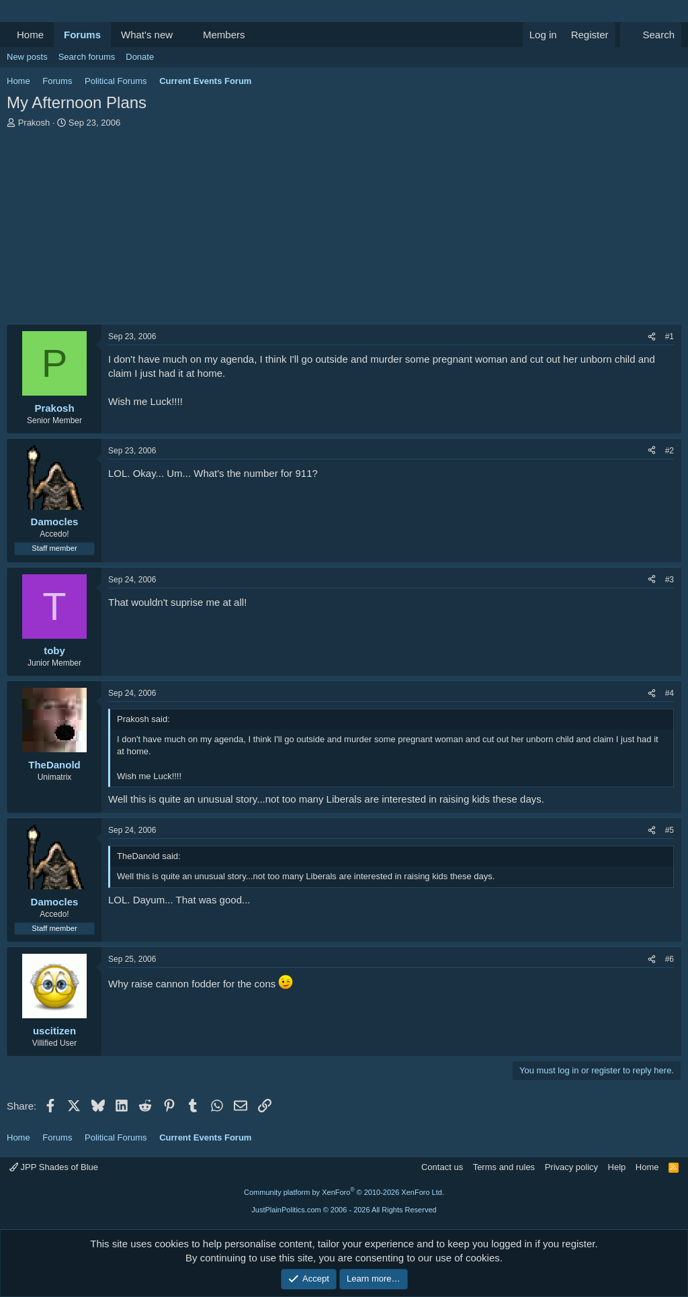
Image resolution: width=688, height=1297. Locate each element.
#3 (669, 579)
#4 (669, 693)
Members (224, 34)
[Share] (651, 337)
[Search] (650, 34)
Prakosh (34, 123)
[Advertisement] (344, 230)
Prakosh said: (143, 719)
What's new (147, 34)
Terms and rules (504, 1167)
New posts (27, 57)
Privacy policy (571, 1167)
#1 (669, 336)
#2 (669, 450)
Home (30, 34)
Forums (82, 34)
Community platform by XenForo (344, 1192)
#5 (669, 830)
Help (617, 1167)
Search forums (87, 57)
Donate (140, 57)
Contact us (442, 1167)
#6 (669, 959)
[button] (183, 34)
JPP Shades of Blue (53, 1167)
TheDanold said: (149, 856)
